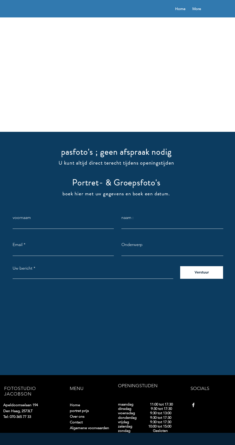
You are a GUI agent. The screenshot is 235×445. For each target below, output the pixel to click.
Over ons (77, 416)
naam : (127, 218)
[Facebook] (193, 405)
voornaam (22, 218)
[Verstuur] (201, 272)
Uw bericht (22, 268)
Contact (76, 422)
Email (17, 245)
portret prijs (79, 411)
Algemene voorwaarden (86, 428)
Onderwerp (132, 245)
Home (75, 405)
